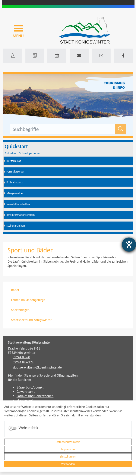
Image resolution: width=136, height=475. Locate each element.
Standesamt (25, 400)
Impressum (68, 449)
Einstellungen (68, 456)
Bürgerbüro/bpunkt (30, 387)
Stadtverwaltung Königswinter (29, 342)
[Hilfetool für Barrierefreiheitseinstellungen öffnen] (129, 245)
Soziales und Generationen (35, 396)
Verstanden (68, 464)
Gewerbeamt (26, 392)
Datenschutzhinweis (68, 442)
